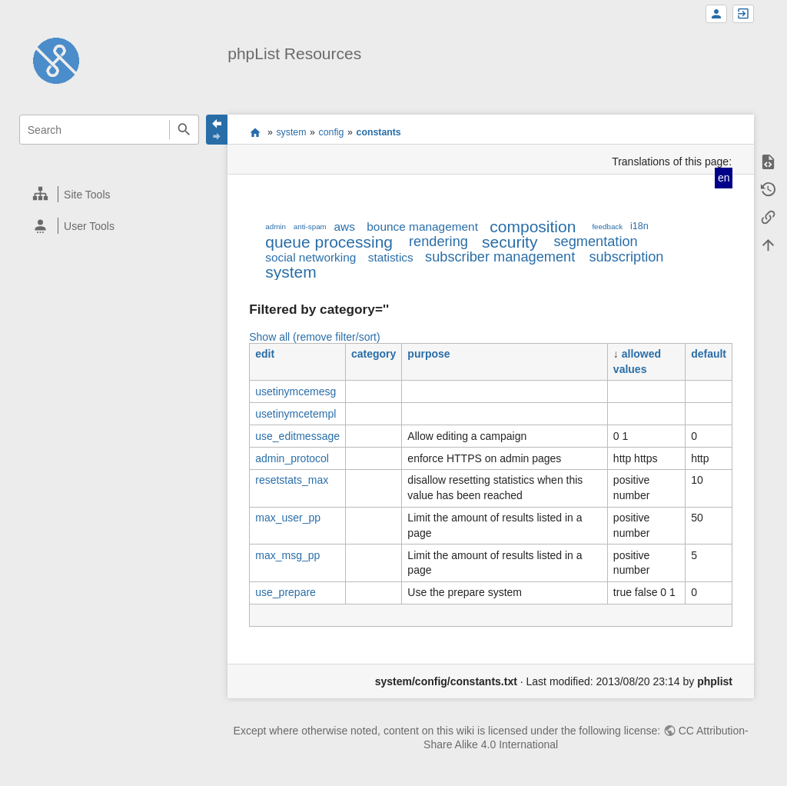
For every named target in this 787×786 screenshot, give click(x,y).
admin (275, 226)
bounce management (422, 226)
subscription (626, 257)
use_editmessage (297, 436)
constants (379, 132)
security (509, 242)
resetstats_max (291, 480)
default (708, 354)
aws (344, 226)
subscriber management (500, 257)
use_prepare (285, 592)
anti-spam (310, 226)
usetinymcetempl (295, 414)
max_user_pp (287, 517)
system (291, 132)
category (373, 354)
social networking (310, 257)
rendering (438, 241)
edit (264, 354)
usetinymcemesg (295, 391)
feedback (607, 226)
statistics (390, 257)
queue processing (329, 242)
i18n (639, 226)
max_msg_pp (287, 555)
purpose (428, 354)
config (331, 132)
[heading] (109, 194)
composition (533, 226)
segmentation (595, 241)
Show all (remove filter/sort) (314, 337)
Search (184, 129)
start (255, 132)
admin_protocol (292, 458)
